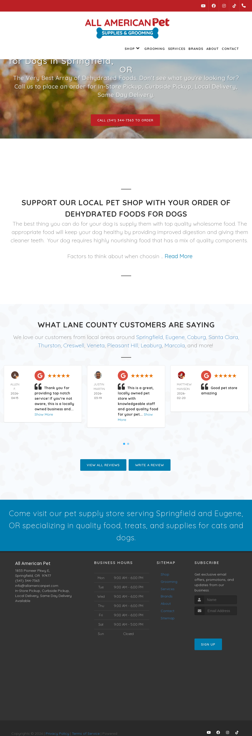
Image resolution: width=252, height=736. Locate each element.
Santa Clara (223, 337)
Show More (44, 414)
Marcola (174, 345)
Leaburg (151, 345)
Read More (178, 256)
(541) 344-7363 (27, 580)
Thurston (49, 345)
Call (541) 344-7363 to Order (125, 120)
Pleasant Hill (122, 345)
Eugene (175, 337)
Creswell (73, 345)
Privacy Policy (57, 733)
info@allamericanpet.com (36, 585)
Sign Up (208, 644)
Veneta (96, 345)
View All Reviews (103, 465)
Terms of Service (86, 733)
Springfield (149, 337)
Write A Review (149, 465)
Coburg (196, 337)
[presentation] (221, 624)
